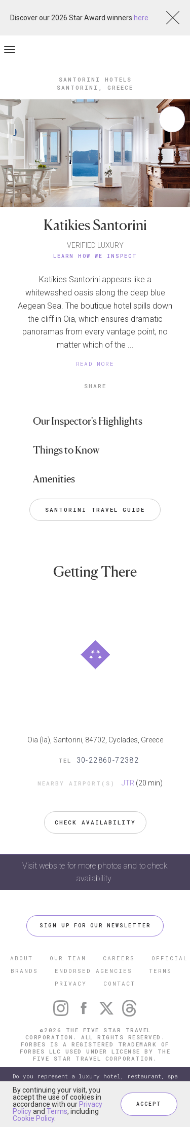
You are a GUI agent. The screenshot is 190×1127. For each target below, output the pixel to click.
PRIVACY (71, 983)
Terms (57, 1111)
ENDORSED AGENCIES (93, 970)
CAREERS (119, 958)
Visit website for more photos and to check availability (95, 872)
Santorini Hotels (95, 79)
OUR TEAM (68, 958)
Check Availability (95, 822)
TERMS (160, 970)
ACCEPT (149, 1104)
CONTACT (119, 983)
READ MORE (95, 363)
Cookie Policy (33, 1118)
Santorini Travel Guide (95, 509)
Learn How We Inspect (95, 256)
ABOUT (21, 958)
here (141, 18)
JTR (128, 783)
